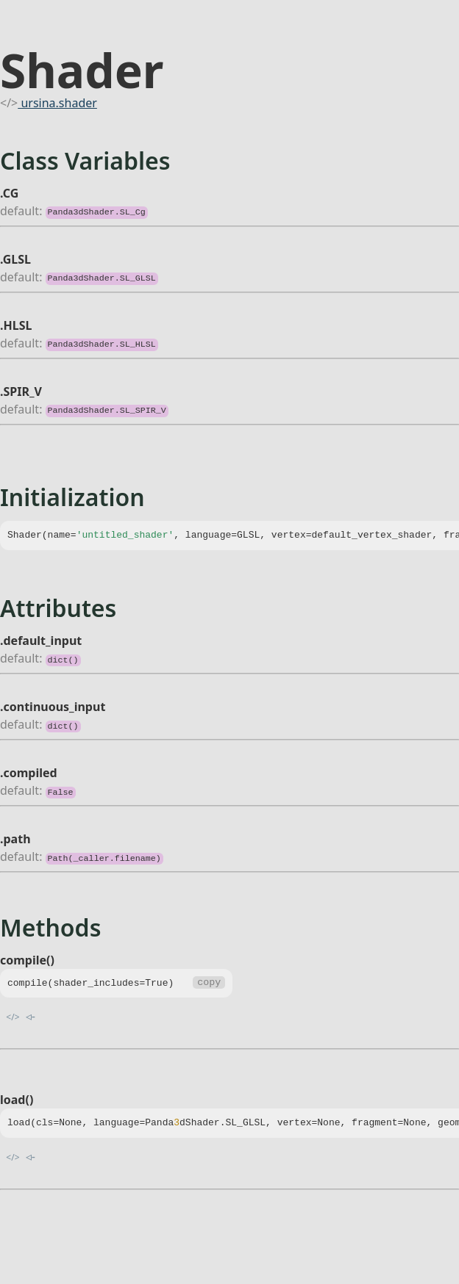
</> (12, 1017)
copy (209, 983)
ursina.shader (57, 103)
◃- (30, 1016)
